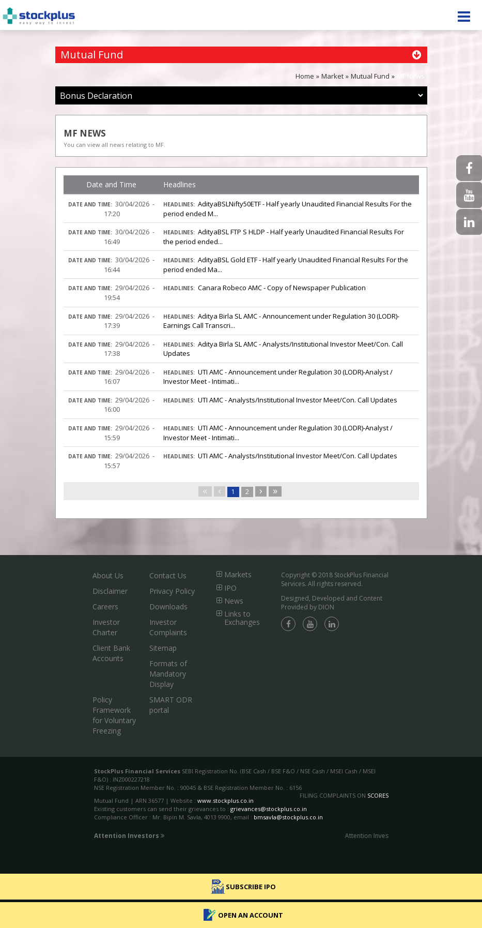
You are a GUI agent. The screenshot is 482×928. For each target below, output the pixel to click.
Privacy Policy (172, 591)
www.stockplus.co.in (225, 800)
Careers (105, 606)
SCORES (377, 795)
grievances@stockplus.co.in (268, 809)
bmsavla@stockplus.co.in (288, 817)
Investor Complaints (168, 627)
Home (305, 76)
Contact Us (167, 575)
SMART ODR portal (170, 705)
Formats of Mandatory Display (168, 673)
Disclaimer (110, 591)
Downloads (168, 606)
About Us (107, 575)
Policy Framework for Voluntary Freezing (114, 715)
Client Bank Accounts (111, 653)
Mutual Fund (370, 76)
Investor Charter (106, 627)
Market (332, 76)
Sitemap (163, 648)
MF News (411, 76)
